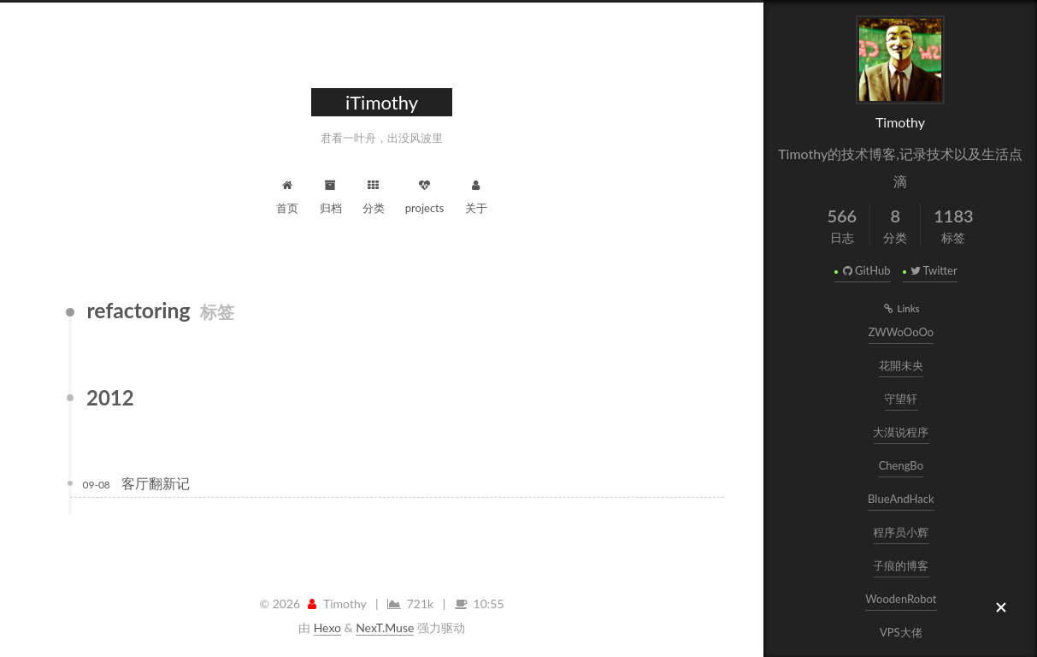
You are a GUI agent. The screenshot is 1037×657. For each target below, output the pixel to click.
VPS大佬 (902, 632)
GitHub (865, 270)
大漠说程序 (901, 432)
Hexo (327, 627)
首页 (287, 195)
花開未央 (902, 365)
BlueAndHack (902, 499)
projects (425, 195)
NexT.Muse (385, 627)
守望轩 (901, 398)
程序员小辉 (901, 532)
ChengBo (901, 465)
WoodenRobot (901, 599)
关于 (476, 195)
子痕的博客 (901, 565)
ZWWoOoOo (901, 332)
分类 (373, 195)
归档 (331, 195)
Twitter (933, 270)
